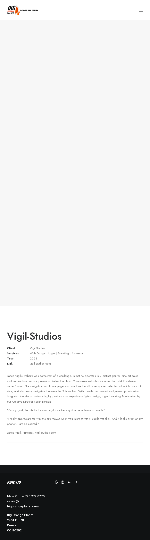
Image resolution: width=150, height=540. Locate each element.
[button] (141, 10)
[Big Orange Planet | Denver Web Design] (22, 10)
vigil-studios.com (40, 363)
